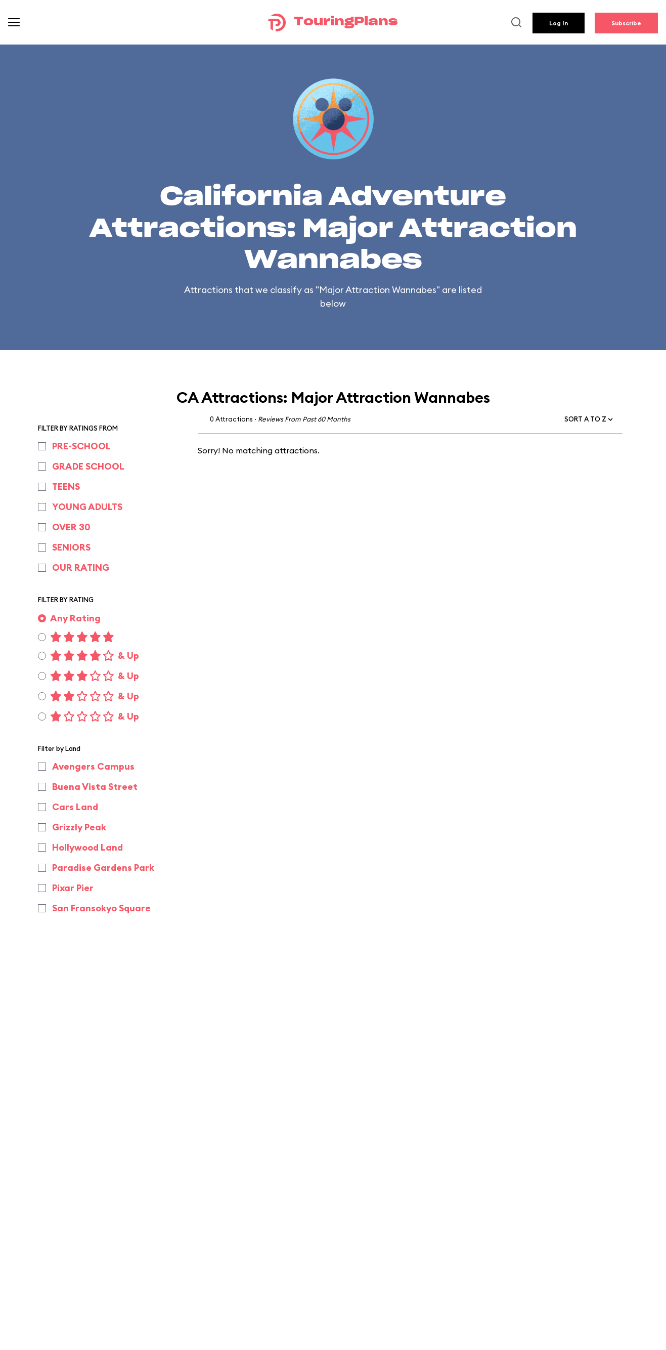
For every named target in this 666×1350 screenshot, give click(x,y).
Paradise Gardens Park (103, 867)
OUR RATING (80, 567)
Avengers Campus (93, 766)
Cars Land (75, 807)
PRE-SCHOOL (81, 446)
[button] (589, 419)
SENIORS (71, 547)
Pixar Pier (73, 888)
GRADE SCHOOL (88, 466)
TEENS (66, 486)
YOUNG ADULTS (87, 507)
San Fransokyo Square (101, 908)
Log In (558, 23)
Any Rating (75, 618)
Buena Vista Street (95, 786)
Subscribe (626, 23)
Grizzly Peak (79, 827)
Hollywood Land (87, 847)
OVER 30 (71, 527)
